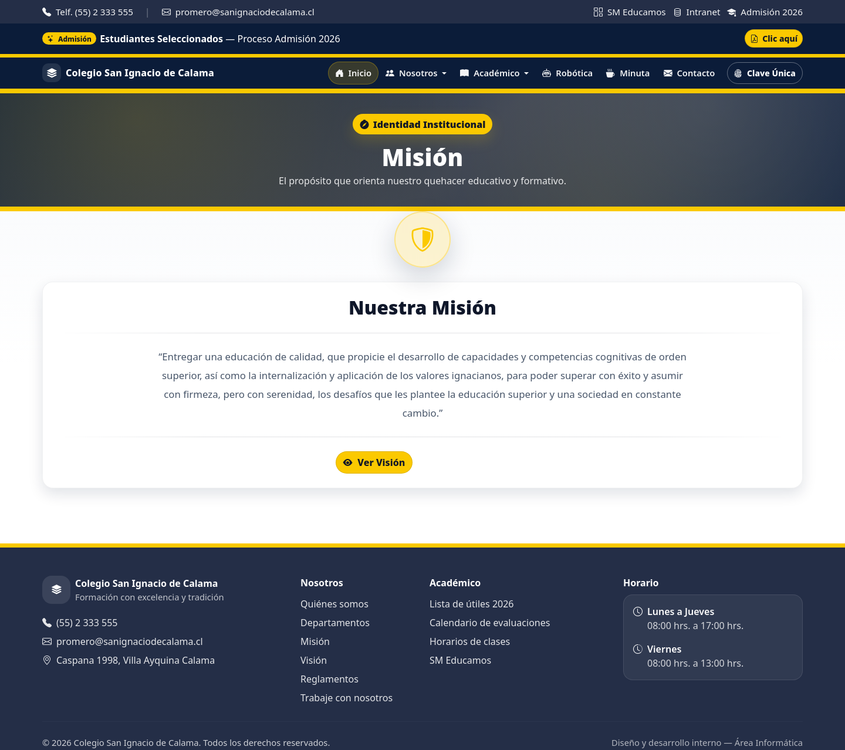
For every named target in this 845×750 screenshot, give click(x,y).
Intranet (698, 12)
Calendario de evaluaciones (490, 622)
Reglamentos (329, 679)
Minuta (628, 73)
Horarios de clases (470, 641)
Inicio (353, 73)
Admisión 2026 (765, 12)
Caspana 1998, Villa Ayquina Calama (128, 660)
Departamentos (335, 622)
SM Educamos (631, 12)
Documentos (465, 462)
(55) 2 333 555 (79, 622)
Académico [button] (491, 73)
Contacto (689, 73)
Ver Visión (374, 462)
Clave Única (764, 73)
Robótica (567, 73)
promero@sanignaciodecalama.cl (238, 12)
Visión (313, 660)
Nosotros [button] (413, 73)
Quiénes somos (334, 603)
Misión (315, 641)
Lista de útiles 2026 (472, 603)
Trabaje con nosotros (346, 697)
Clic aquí (773, 38)
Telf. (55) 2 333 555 (89, 12)
